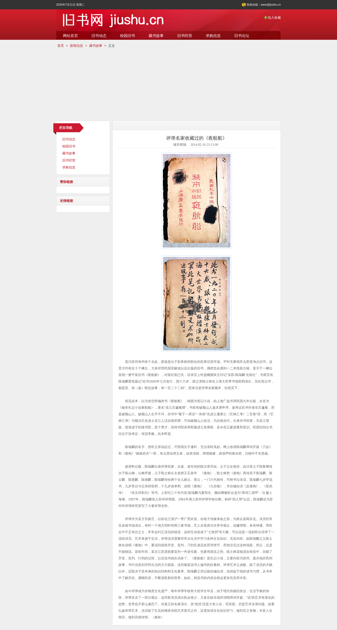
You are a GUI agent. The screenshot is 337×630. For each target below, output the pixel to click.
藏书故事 (156, 36)
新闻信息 (76, 45)
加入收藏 (274, 17)
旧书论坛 (241, 36)
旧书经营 (184, 36)
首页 (60, 45)
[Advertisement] (168, 84)
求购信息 (213, 36)
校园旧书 (127, 36)
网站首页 (70, 36)
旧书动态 (99, 36)
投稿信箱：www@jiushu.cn (264, 4)
